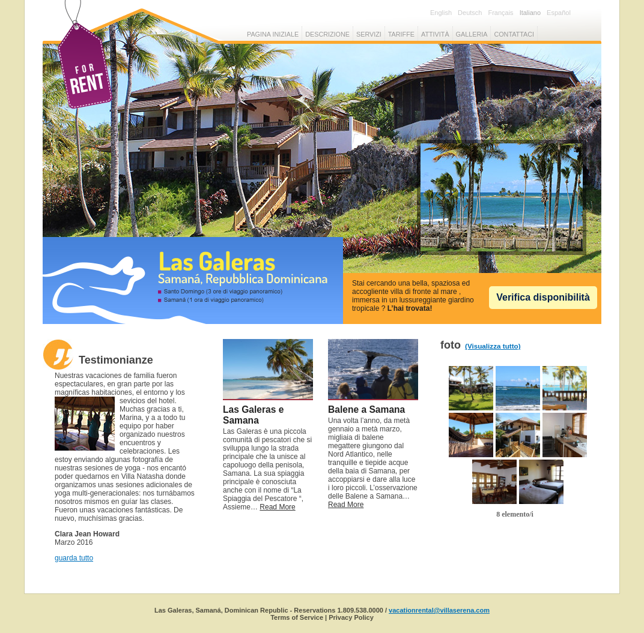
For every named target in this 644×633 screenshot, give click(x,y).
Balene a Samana (366, 409)
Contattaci (514, 34)
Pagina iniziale (273, 34)
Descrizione (327, 34)
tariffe (401, 34)
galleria (472, 34)
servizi (368, 34)
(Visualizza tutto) (493, 346)
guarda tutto (74, 558)
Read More (277, 507)
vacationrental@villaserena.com (439, 610)
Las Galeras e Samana (253, 414)
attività (435, 34)
